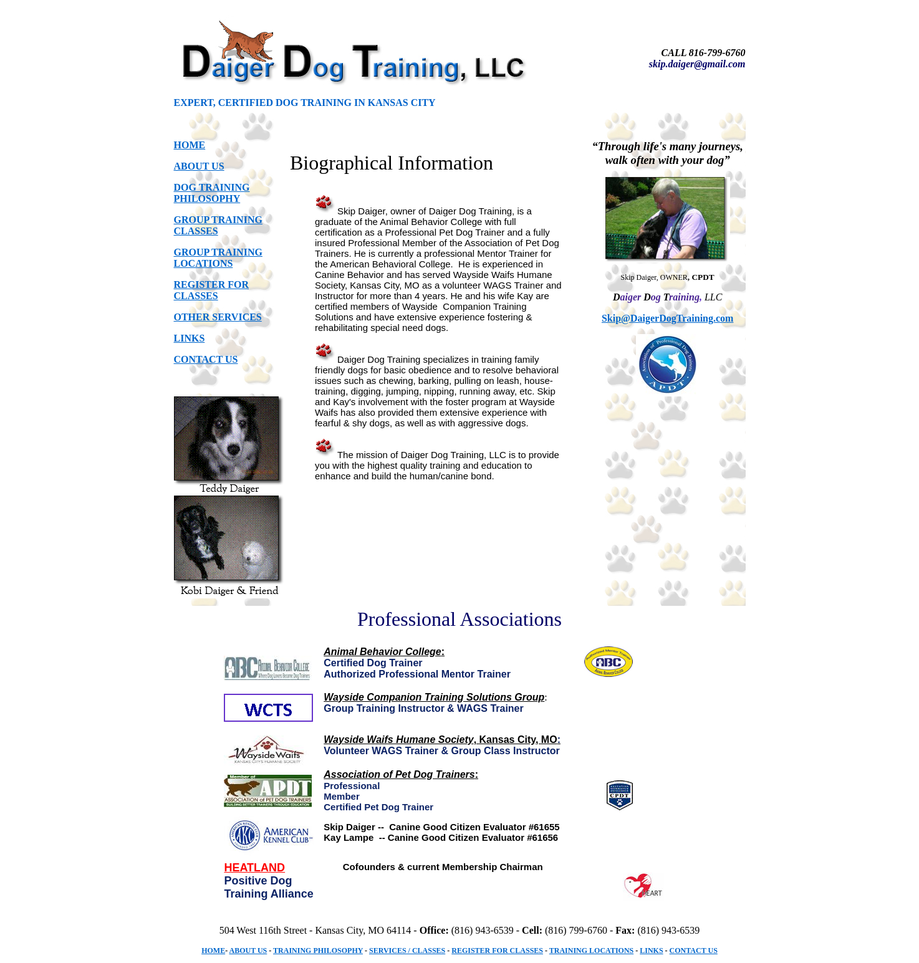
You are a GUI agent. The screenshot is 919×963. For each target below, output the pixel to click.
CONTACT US (206, 359)
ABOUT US (199, 166)
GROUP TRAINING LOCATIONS (218, 258)
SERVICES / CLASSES (407, 950)
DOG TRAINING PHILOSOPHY (212, 193)
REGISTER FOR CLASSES (211, 290)
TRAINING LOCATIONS (591, 950)
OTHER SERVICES (218, 317)
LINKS (189, 338)
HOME (190, 145)
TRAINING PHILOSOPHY (318, 950)
